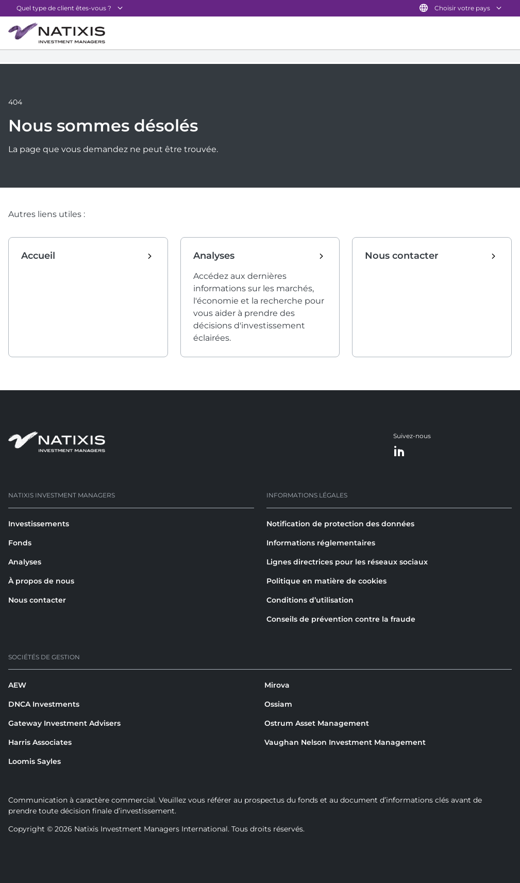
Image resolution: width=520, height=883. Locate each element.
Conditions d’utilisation (310, 600)
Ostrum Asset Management (316, 723)
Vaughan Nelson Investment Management (345, 742)
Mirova (277, 685)
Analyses (24, 562)
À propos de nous (41, 581)
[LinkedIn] (399, 452)
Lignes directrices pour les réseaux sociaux (347, 562)
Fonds (19, 542)
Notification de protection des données (340, 523)
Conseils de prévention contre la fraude (340, 619)
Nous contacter (37, 600)
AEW (17, 685)
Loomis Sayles (34, 761)
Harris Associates (40, 742)
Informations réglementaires (320, 542)
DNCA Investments (43, 704)
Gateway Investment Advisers (64, 723)
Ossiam (278, 704)
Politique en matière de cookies (326, 581)
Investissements (38, 523)
